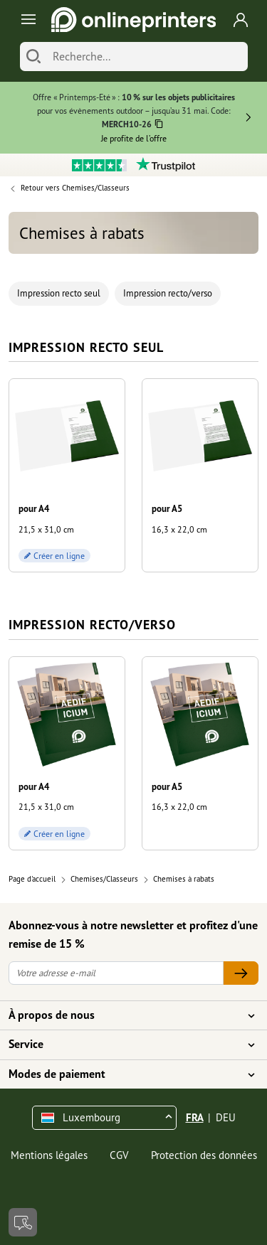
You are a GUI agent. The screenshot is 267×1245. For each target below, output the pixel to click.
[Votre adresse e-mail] (116, 973)
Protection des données (204, 1155)
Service (125, 1044)
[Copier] (159, 125)
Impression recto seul (58, 293)
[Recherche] (147, 56)
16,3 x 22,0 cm (179, 529)
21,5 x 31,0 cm (46, 529)
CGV (119, 1155)
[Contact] (23, 1222)
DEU (226, 1117)
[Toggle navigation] (26, 19)
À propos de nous (125, 1015)
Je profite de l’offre (134, 138)
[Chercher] (33, 56)
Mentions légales (49, 1155)
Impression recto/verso (167, 293)
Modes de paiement (125, 1074)
